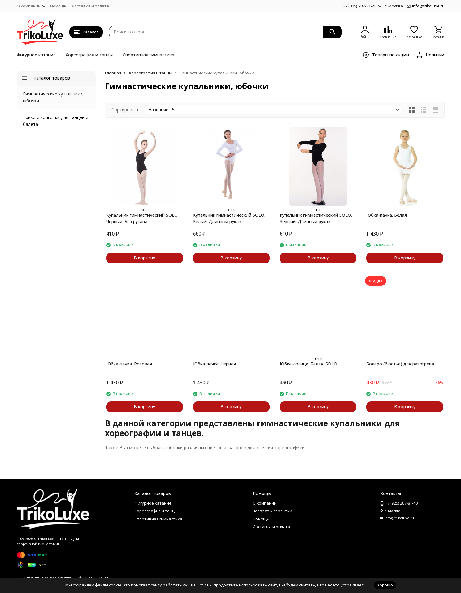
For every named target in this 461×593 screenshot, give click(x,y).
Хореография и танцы (89, 55)
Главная (113, 73)
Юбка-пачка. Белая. (387, 215)
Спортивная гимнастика (148, 55)
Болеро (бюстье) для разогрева (400, 364)
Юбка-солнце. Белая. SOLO (308, 364)
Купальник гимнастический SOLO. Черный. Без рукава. (142, 218)
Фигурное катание (36, 55)
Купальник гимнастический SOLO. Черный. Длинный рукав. (316, 218)
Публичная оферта (92, 577)
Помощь (58, 6)
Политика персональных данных (45, 577)
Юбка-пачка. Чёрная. (215, 364)
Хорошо (385, 585)
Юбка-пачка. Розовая (129, 364)
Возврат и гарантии (272, 511)
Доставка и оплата (90, 6)
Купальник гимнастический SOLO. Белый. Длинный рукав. (229, 218)
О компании (264, 503)
